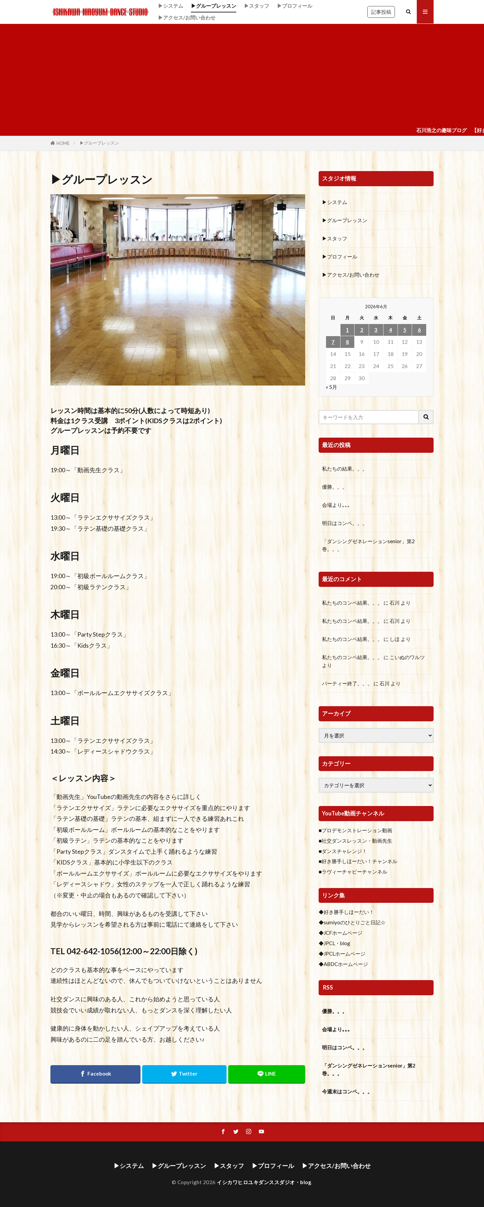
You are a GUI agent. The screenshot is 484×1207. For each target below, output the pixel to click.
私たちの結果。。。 (344, 469)
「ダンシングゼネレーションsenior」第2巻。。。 (368, 545)
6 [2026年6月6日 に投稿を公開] (419, 330)
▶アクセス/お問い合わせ (186, 17)
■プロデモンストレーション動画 (355, 830)
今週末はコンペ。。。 (347, 1091)
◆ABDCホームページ (343, 964)
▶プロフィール (294, 6)
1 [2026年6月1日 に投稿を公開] (347, 330)
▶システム (170, 6)
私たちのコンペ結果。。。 (352, 603)
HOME (63, 143)
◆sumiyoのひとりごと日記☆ (352, 922)
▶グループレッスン (213, 6)
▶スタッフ (256, 6)
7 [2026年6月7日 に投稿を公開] (332, 342)
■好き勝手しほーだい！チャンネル (358, 861)
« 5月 (331, 387)
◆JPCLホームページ (342, 954)
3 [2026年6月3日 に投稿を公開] (375, 330)
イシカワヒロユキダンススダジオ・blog (264, 1182)
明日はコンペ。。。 (344, 523)
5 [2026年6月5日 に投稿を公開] (404, 330)
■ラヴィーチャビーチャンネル (353, 872)
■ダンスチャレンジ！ (343, 851)
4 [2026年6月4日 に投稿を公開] (390, 330)
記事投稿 (381, 12)
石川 (395, 603)
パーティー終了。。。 (347, 683)
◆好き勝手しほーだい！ (346, 912)
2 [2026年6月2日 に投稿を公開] (361, 330)
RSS (328, 987)
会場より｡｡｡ (336, 505)
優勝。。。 (334, 487)
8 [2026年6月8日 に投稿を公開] (347, 342)
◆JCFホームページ (340, 933)
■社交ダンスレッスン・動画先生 (355, 841)
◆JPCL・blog (334, 943)
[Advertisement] (242, 74)
